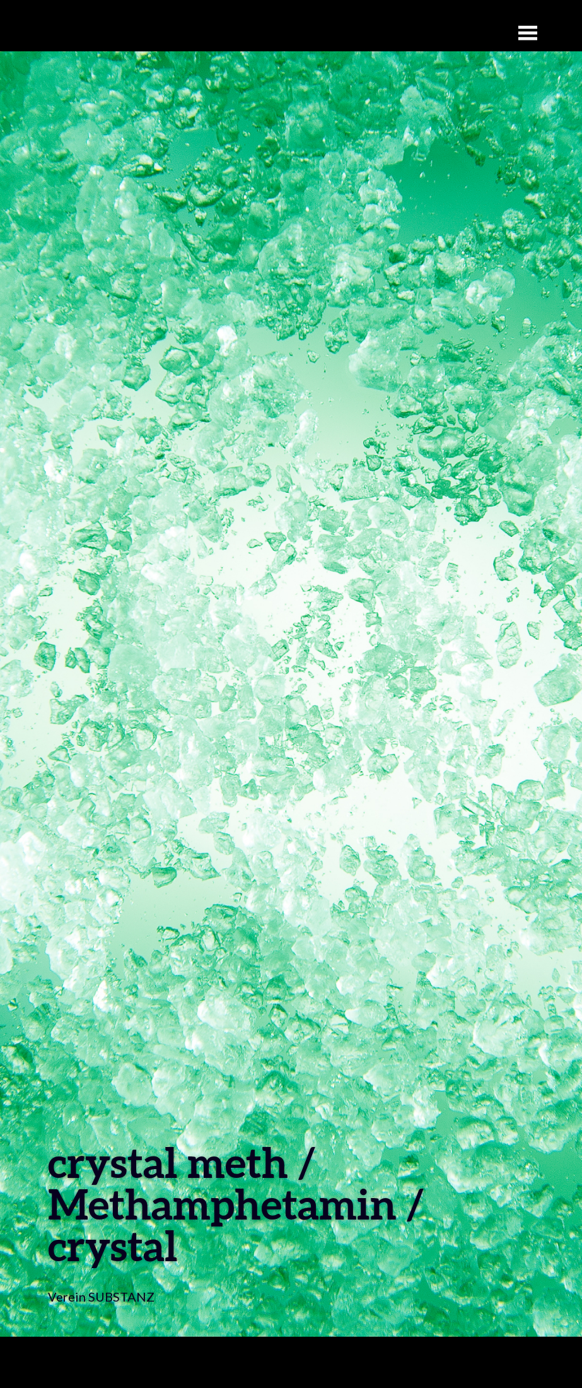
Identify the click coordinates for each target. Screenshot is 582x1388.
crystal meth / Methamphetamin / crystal (236, 1203)
